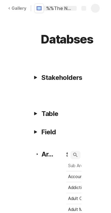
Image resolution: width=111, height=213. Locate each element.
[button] (35, 77)
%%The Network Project (59, 8)
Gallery (17, 8)
